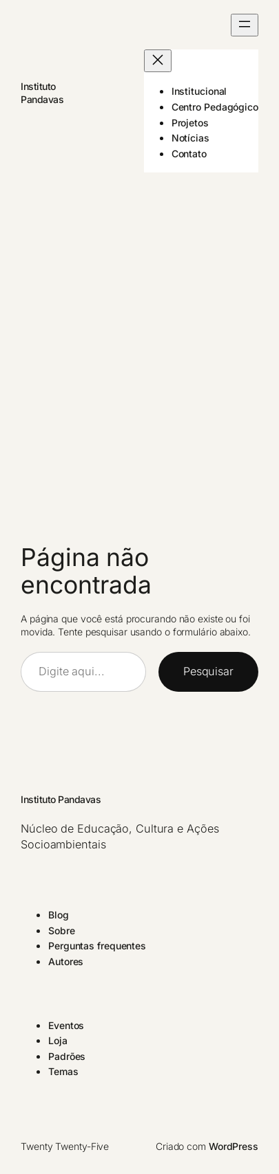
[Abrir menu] (244, 25)
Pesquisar (208, 671)
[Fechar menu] (158, 60)
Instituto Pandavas (61, 799)
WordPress (233, 1146)
